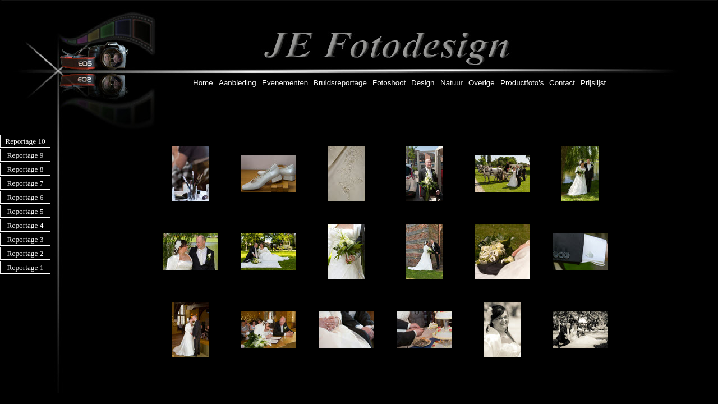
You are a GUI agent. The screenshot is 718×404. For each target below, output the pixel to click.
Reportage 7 (25, 183)
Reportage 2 (25, 253)
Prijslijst (593, 83)
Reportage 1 (25, 267)
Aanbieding (237, 83)
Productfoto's (522, 83)
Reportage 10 (25, 141)
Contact (562, 83)
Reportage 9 (25, 155)
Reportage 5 (25, 211)
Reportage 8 (25, 169)
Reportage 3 (25, 239)
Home (203, 83)
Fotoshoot (389, 83)
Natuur (451, 83)
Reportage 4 (25, 225)
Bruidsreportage (340, 83)
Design (423, 83)
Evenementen (285, 83)
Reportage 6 (25, 197)
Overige (481, 83)
